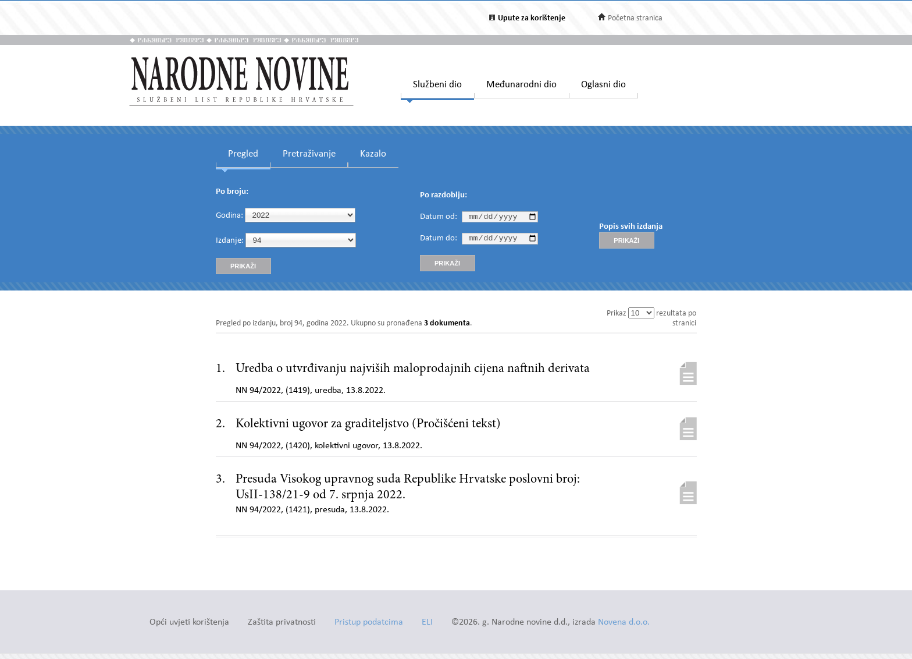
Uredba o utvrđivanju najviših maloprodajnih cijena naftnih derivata (413, 369)
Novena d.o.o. (624, 623)
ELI (427, 623)
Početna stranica (635, 18)
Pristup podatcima (368, 623)
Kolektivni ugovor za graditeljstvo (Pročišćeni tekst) (368, 424)
